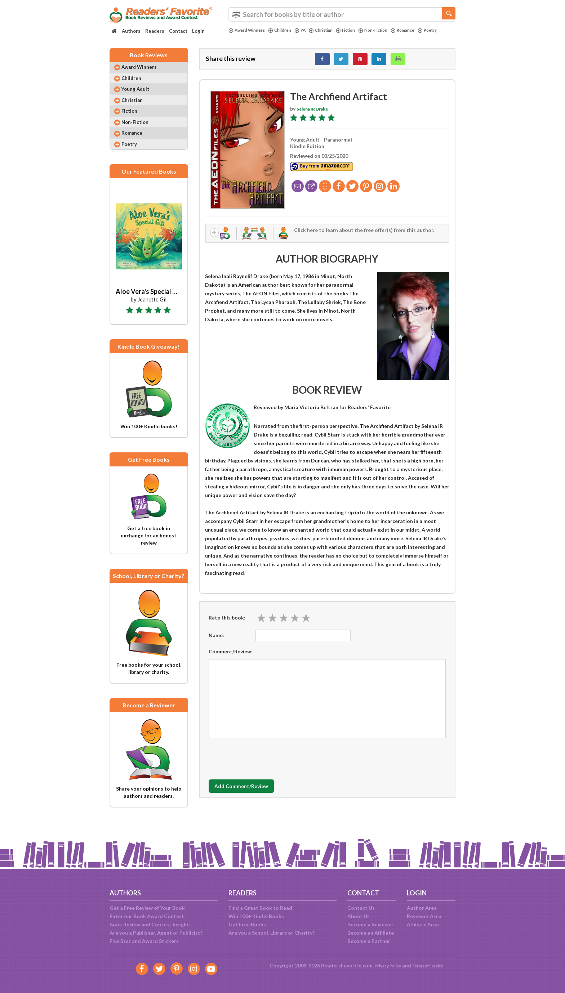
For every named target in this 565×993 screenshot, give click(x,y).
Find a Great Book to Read (260, 908)
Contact (178, 31)
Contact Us (361, 908)
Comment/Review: (231, 657)
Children (286, 30)
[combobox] (342, 14)
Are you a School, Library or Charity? (271, 933)
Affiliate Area (423, 924)
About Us (358, 916)
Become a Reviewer (370, 924)
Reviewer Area (424, 916)
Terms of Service (431, 965)
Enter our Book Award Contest (147, 916)
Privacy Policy (383, 965)
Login (198, 31)
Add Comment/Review (251, 792)
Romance (423, 30)
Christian (331, 30)
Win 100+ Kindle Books (256, 916)
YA (308, 30)
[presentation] (263, 763)
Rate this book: (227, 624)
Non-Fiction (389, 30)
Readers (154, 31)
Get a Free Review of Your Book (147, 908)
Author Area (422, 908)
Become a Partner (368, 941)
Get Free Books (247, 924)
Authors (131, 31)
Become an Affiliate (370, 933)
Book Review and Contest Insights (151, 924)
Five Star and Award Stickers (144, 941)
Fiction (359, 30)
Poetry (239, 36)
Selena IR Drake (315, 112)
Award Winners (249, 30)
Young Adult (140, 97)
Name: (216, 641)
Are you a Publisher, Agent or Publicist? (156, 933)
